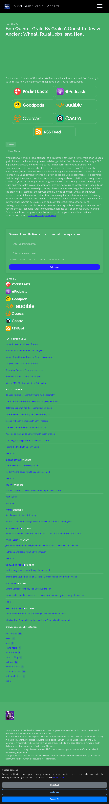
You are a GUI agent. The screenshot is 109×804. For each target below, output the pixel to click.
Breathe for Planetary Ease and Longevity (25, 350)
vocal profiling (15, 565)
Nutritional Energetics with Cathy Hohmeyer (26, 552)
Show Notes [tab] (14, 151)
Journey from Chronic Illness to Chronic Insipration (29, 357)
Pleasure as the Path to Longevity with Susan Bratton (30, 434)
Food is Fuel (12, 540)
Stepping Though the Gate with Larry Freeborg (27, 421)
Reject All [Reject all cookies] (54, 785)
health (9, 485)
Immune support (16, 671)
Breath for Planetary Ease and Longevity (24, 370)
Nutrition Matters (15, 676)
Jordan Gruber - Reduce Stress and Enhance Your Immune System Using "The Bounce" (45, 595)
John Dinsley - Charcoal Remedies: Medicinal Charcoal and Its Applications (39, 620)
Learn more (58, 777)
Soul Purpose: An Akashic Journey (21, 515)
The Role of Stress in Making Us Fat (22, 465)
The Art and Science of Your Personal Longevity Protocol (32, 401)
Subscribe (54, 267)
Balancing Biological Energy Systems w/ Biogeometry (30, 395)
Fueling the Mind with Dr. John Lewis (22, 447)
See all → (10, 453)
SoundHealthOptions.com (42, 215)
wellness (11, 583)
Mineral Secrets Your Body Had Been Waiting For (28, 414)
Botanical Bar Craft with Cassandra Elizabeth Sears (29, 408)
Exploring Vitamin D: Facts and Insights (23, 376)
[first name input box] (54, 244)
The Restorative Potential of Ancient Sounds (26, 427)
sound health (13, 528)
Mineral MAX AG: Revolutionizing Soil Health (26, 383)
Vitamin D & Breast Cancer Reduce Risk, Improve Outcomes (33, 490)
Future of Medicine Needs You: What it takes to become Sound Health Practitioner (43, 533)
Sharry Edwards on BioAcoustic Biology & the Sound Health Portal (36, 613)
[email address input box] (54, 253)
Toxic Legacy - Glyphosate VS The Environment (27, 440)
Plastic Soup (11, 496)
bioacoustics (13, 460)
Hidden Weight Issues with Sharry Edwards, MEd (28, 472)
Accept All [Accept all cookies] (54, 799)
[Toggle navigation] (100, 6)
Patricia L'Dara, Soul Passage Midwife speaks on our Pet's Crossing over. (39, 521)
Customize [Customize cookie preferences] (54, 792)
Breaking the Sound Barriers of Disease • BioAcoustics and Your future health (41, 576)
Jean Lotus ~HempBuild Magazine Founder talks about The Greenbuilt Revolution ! (43, 545)
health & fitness (15, 608)
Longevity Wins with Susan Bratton (22, 344)
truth (9, 510)
